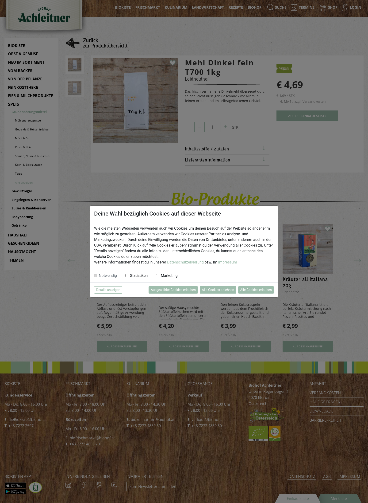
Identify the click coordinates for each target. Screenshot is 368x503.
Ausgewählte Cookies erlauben (173, 290)
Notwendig (108, 275)
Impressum (227, 262)
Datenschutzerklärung (185, 262)
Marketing (169, 275)
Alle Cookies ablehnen (218, 290)
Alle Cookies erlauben (256, 290)
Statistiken (139, 275)
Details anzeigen (108, 290)
